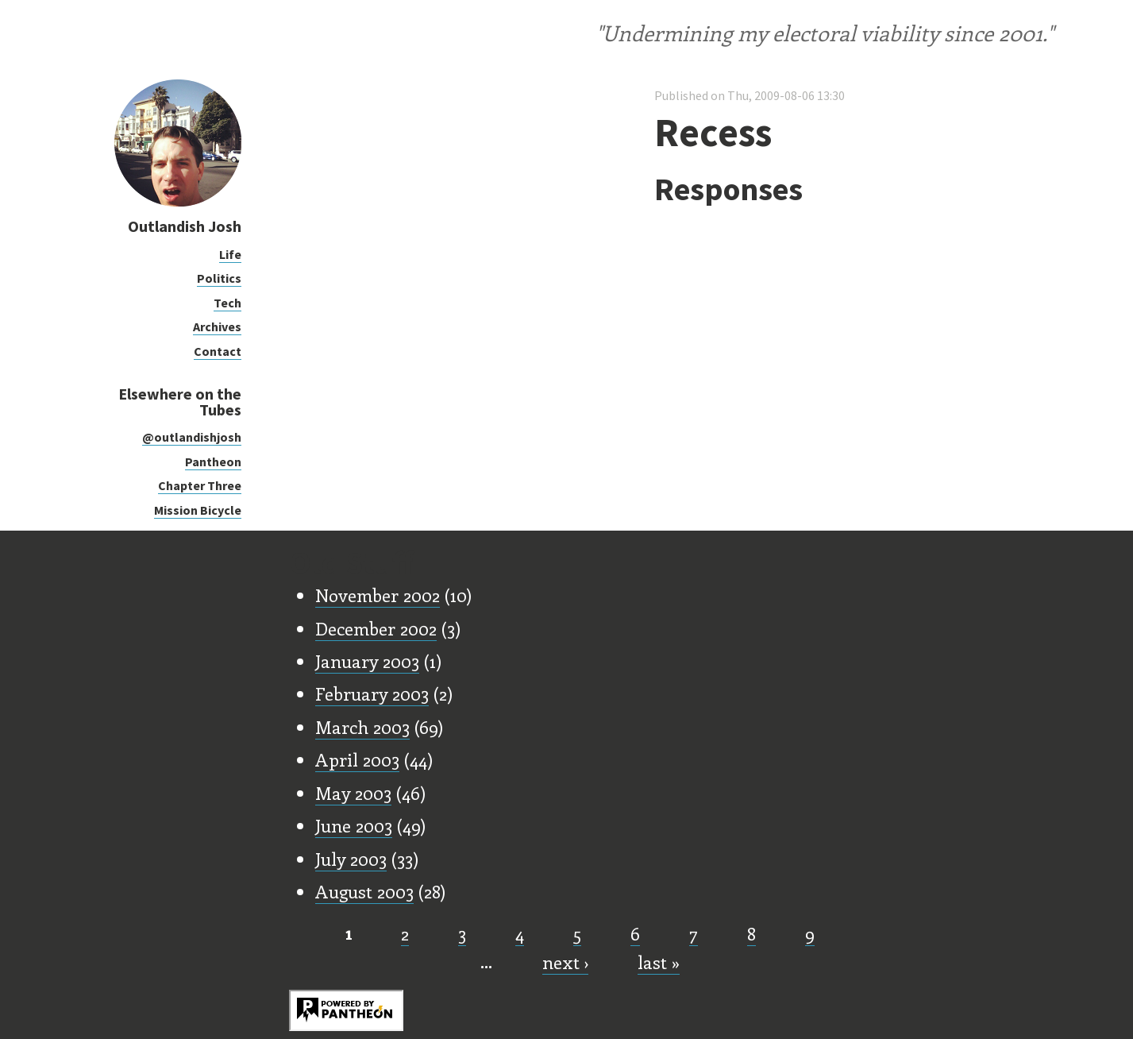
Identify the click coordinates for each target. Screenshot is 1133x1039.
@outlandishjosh (191, 437)
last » (659, 962)
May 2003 (353, 793)
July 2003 (351, 859)
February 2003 (372, 693)
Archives (217, 326)
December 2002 (376, 628)
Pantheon (213, 461)
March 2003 (362, 727)
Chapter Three (199, 485)
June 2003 (353, 825)
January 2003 (367, 661)
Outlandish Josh (184, 226)
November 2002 (377, 595)
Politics (219, 278)
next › (565, 962)
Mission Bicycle (197, 510)
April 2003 (357, 759)
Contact (217, 351)
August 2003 (364, 891)
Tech (227, 303)
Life (230, 254)
